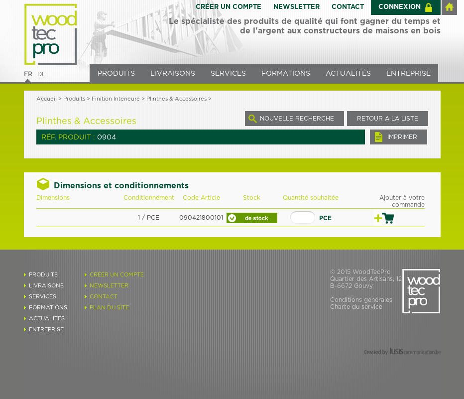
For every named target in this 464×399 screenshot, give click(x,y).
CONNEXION (399, 7)
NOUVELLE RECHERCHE (297, 119)
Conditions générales (361, 300)
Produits (74, 99)
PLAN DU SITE (109, 307)
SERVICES (228, 73)
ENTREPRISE (408, 73)
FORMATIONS (285, 73)
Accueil (46, 99)
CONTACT (348, 7)
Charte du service (356, 307)
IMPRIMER (402, 137)
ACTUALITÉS (348, 73)
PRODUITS (116, 73)
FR (28, 74)
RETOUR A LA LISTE (387, 119)
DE (41, 74)
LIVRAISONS (172, 73)
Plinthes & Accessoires (176, 99)
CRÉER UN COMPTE (228, 7)
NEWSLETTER (296, 7)
